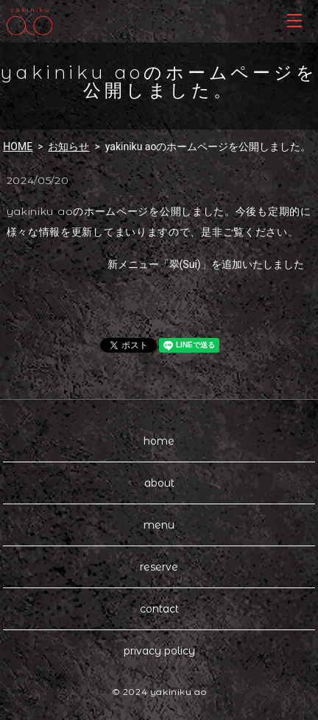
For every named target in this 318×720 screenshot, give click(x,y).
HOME (17, 146)
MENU (294, 20)
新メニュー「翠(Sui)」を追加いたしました (205, 264)
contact (159, 608)
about (159, 483)
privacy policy (159, 650)
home (159, 441)
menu (159, 525)
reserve (159, 566)
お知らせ (68, 146)
